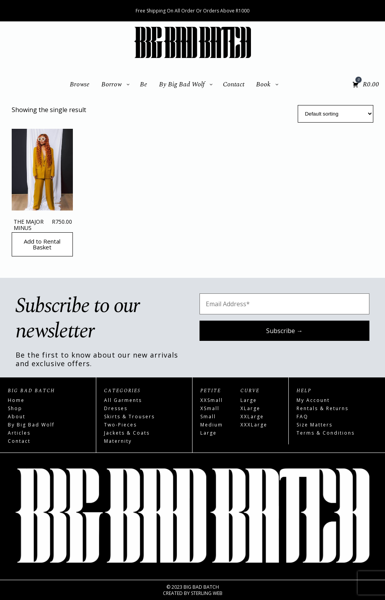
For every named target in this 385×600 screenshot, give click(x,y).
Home (16, 400)
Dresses (115, 408)
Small (208, 416)
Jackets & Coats (127, 433)
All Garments (123, 400)
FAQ (302, 416)
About (16, 416)
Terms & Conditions (326, 433)
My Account (313, 400)
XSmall (209, 408)
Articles (19, 433)
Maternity (118, 441)
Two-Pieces (120, 424)
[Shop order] (335, 114)
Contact (19, 441)
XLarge (250, 408)
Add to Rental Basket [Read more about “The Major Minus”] (42, 244)
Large (208, 433)
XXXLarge (253, 424)
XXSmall (211, 400)
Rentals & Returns (322, 408)
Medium (211, 424)
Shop (15, 408)
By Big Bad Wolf (31, 424)
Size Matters (314, 424)
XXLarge (252, 416)
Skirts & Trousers (129, 416)
